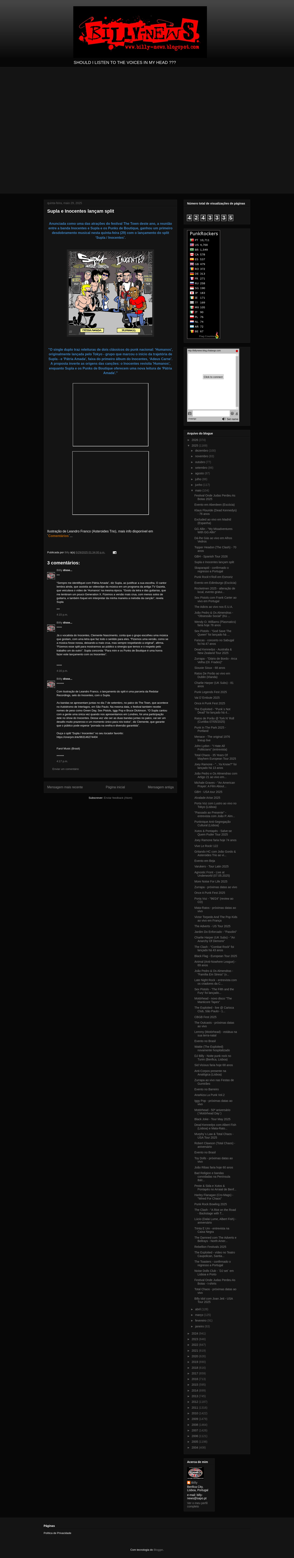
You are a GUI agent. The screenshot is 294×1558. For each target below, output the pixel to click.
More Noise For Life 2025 (210, 881)
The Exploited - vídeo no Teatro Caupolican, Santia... (214, 1254)
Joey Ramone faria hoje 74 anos (215, 840)
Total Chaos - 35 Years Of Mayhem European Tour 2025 (215, 756)
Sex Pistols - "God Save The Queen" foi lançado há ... (212, 632)
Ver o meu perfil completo (197, 1504)
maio (198, 490)
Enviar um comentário (65, 769)
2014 (195, 1390)
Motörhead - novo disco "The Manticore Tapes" (213, 1000)
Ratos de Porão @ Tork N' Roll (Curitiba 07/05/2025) (214, 720)
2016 (195, 1379)
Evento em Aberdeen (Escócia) (214, 504)
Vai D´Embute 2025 (207, 697)
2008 (195, 1424)
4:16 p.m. (62, 670)
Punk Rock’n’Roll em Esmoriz (213, 577)
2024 (195, 1333)
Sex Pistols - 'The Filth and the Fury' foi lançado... (214, 991)
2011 (195, 1407)
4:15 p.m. (62, 614)
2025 (195, 445)
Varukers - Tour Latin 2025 (211, 866)
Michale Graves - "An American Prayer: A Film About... (214, 784)
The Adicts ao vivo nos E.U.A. (213, 606)
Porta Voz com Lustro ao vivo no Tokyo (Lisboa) (215, 805)
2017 (195, 1373)
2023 (195, 1339)
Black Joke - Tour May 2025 (212, 1119)
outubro (200, 462)
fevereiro (201, 1320)
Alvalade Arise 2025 (207, 797)
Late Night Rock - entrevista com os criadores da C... (215, 981)
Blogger (158, 1549)
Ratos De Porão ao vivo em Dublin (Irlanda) (212, 675)
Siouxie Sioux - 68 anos (209, 667)
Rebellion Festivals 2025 (210, 1246)
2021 (195, 1350)
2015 (195, 1384)
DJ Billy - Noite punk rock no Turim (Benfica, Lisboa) (212, 1057)
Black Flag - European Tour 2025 (215, 956)
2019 (195, 1362)
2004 (195, 1447)
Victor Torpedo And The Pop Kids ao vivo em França (215, 918)
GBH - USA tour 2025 (208, 792)
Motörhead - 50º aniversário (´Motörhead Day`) (212, 1111)
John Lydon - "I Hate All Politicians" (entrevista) (210, 747)
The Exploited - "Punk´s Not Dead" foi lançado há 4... (212, 710)
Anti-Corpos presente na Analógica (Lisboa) (210, 1072)
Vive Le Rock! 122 (206, 846)
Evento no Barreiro (206, 1089)
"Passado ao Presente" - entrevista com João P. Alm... (214, 814)
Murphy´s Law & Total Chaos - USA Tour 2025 (213, 1135)
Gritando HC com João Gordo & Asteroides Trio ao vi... (215, 853)
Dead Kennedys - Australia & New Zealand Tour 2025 (213, 651)
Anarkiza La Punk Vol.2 (209, 1095)
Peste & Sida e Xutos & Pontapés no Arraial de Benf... (215, 1187)
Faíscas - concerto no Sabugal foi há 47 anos (214, 642)
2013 (195, 1396)
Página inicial (115, 787)
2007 (195, 1430)
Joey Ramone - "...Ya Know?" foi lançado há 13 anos (215, 766)
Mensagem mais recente (65, 787)
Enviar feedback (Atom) (118, 797)
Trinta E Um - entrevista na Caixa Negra (211, 1230)
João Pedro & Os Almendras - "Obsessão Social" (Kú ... (213, 614)
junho (199, 484)
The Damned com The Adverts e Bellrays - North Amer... (215, 1239)
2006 (195, 1436)
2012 (195, 1401)
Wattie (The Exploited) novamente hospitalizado (212, 1048)
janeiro (200, 1326)
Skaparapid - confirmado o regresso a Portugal (211, 569)
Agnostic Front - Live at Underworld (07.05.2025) (212, 874)
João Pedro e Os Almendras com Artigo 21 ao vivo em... (215, 775)
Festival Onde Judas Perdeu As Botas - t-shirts (214, 1281)
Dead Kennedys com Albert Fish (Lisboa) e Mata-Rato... (215, 1126)
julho (198, 479)
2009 (195, 1419)
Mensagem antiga (161, 787)
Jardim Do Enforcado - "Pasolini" (215, 931)
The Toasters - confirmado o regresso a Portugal (212, 1263)
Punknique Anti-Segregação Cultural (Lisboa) (212, 823)
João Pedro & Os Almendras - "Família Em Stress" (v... (213, 972)
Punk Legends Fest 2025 (210, 692)
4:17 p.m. (62, 761)
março (199, 1315)
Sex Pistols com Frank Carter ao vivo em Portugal (215, 599)
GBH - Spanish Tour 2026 (211, 556)
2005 (195, 1441)
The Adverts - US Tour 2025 (212, 926)
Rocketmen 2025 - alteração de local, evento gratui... (214, 590)
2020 (195, 1356)
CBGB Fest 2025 (205, 1017)
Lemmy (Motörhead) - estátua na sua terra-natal (215, 1033)
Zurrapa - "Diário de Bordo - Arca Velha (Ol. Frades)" (215, 660)
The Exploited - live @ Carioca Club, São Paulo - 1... (214, 1009)
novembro (202, 456)
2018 (195, 1367)
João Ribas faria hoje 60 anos (213, 1167)
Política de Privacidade (57, 1533)
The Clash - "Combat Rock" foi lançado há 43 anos (214, 948)
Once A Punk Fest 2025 (209, 703)
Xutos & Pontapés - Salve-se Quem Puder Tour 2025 (213, 832)
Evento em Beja (204, 860)
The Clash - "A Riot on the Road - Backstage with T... (215, 1211)
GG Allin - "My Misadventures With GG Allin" (213, 530)
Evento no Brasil (205, 1041)
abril (198, 1309)
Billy (59, 570)
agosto (200, 473)
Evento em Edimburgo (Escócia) (215, 582)
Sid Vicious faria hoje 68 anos (213, 1065)
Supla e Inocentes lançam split (214, 562)
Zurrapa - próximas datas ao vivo (215, 887)
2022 (195, 1344)
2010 (195, 1413)
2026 (195, 440)
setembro (201, 467)
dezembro (202, 450)
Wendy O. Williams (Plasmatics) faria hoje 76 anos (215, 623)
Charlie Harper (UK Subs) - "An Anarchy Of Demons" (214, 939)
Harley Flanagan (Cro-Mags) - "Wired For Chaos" (213, 1196)
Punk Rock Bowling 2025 (210, 1204)
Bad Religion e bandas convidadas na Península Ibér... (212, 1176)
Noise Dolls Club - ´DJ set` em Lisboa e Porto (214, 1272)
